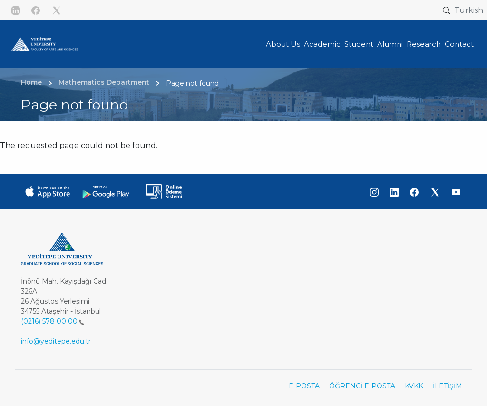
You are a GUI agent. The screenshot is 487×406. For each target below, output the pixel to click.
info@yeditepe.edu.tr (56, 341)
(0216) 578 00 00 (52, 321)
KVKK (414, 386)
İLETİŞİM (447, 386)
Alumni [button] (390, 44)
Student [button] (358, 44)
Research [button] (424, 44)
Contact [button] (459, 44)
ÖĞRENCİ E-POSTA (362, 386)
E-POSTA (304, 386)
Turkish (468, 10)
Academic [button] (322, 44)
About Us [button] (283, 44)
